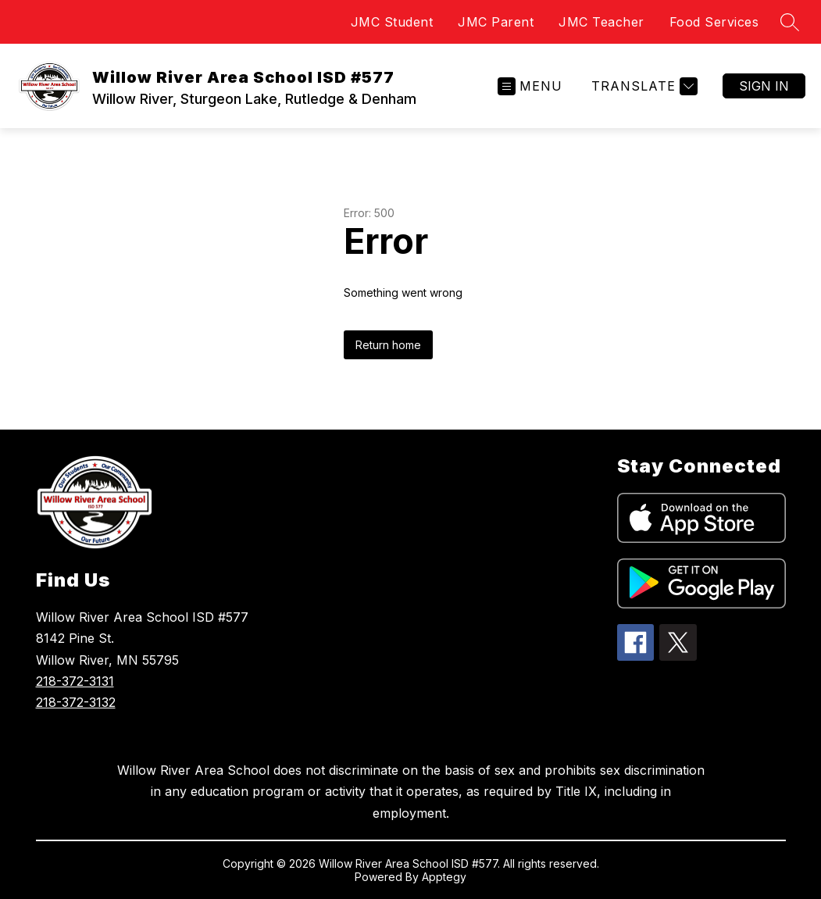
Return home (388, 344)
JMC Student (392, 22)
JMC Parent (496, 22)
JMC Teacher (601, 22)
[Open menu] (530, 86)
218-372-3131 (75, 681)
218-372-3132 (76, 702)
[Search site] (789, 21)
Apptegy (444, 876)
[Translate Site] (642, 86)
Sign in (764, 86)
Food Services (714, 22)
